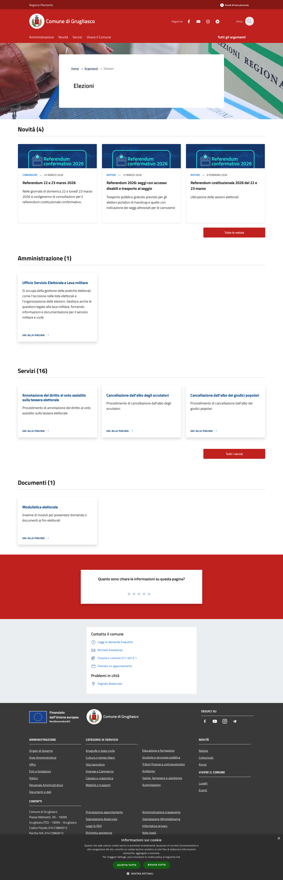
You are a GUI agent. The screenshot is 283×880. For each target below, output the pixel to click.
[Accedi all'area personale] (234, 5)
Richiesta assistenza (99, 832)
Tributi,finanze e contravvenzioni (163, 764)
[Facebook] (186, 21)
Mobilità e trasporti (98, 785)
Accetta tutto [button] (126, 865)
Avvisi (203, 764)
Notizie (111, 175)
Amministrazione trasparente (161, 812)
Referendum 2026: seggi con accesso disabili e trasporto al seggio (137, 185)
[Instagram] (205, 21)
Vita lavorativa (95, 764)
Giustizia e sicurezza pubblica (161, 757)
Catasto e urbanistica (99, 778)
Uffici (32, 764)
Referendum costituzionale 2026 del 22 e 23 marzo (224, 185)
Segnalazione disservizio (101, 819)
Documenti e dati (40, 792)
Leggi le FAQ (94, 826)
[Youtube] (196, 21)
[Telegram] (215, 21)
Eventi (203, 790)
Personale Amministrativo (46, 785)
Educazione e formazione (158, 750)
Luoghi (203, 783)
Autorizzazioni (151, 785)
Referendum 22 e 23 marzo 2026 (49, 183)
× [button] (278, 838)
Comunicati (30, 175)
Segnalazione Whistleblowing (161, 819)
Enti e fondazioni (40, 771)
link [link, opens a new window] (178, 857)
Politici (33, 778)
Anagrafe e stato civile (100, 750)
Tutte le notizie (234, 232)
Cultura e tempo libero (100, 757)
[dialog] (141, 857)
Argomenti (91, 68)
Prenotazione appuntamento (104, 812)
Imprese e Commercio (100, 771)
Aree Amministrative (42, 757)
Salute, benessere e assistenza (162, 778)
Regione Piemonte (41, 5)
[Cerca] (249, 21)
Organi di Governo (41, 750)
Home (75, 68)
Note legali (149, 832)
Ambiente (148, 771)
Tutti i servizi (234, 454)
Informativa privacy (154, 826)
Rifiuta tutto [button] (157, 864)
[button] (141, 873)
